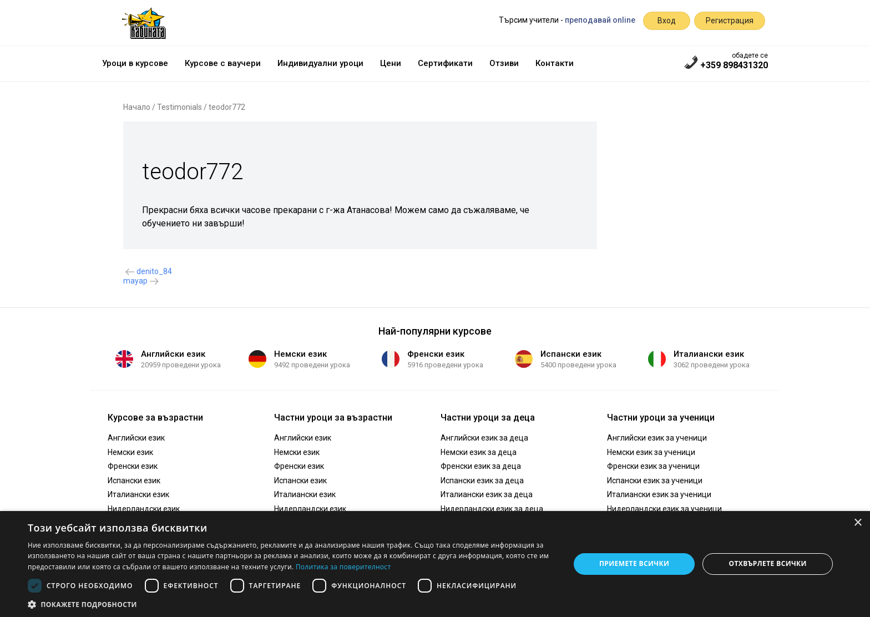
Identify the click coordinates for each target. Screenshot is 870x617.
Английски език (173, 354)
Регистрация (729, 20)
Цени (390, 63)
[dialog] (435, 564)
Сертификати (445, 63)
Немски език (300, 354)
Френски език (435, 354)
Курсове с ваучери (223, 63)
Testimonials (179, 107)
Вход (666, 20)
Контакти (554, 63)
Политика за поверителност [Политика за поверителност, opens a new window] (343, 567)
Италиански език (709, 354)
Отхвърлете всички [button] (768, 563)
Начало (136, 107)
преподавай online (600, 20)
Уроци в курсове (135, 63)
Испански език (570, 354)
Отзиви (504, 63)
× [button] (857, 523)
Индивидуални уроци (320, 63)
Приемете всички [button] (634, 563)
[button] (291, 604)
